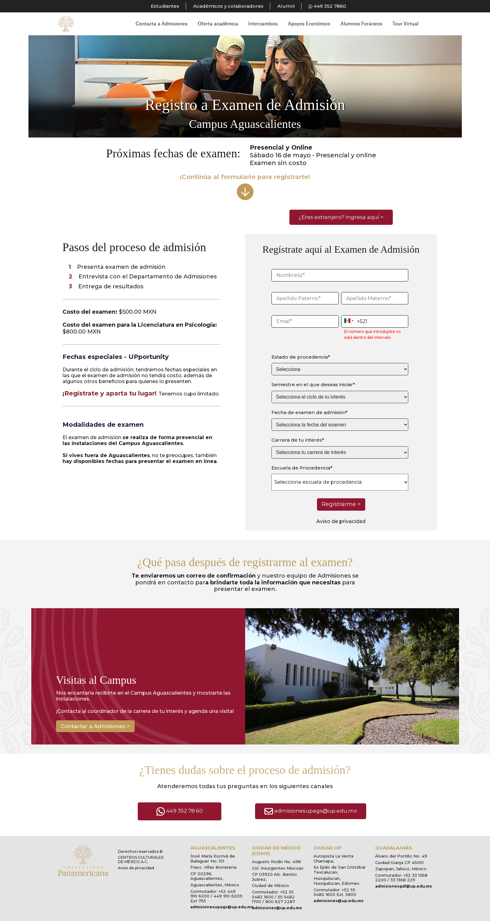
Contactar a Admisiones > (95, 726)
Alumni (286, 6)
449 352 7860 (327, 6)
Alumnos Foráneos (361, 24)
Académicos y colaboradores (228, 6)
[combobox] (339, 482)
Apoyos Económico (309, 24)
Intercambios (263, 24)
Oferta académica (218, 24)
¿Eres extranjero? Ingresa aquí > (341, 217)
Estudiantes (165, 6)
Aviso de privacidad (341, 521)
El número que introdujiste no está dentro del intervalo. (372, 334)
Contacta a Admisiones (162, 24)
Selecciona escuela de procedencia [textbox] (318, 482)
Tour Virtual (405, 24)
